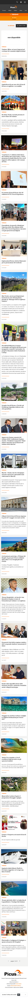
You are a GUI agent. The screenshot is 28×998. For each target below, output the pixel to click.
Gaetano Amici (18, 983)
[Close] (25, 994)
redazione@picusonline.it (15, 985)
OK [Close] (18, 994)
